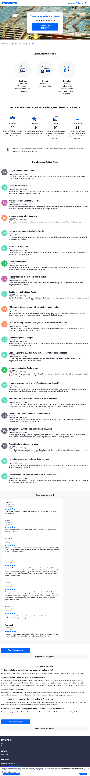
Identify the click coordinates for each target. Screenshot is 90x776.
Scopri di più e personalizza (11, 773)
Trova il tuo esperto (15, 650)
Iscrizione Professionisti (77, 3)
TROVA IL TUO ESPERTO (45, 27)
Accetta (83, 773)
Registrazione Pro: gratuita (45, 657)
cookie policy (36, 769)
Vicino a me (4, 754)
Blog (2, 746)
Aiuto (2, 743)
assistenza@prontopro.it (8, 763)
